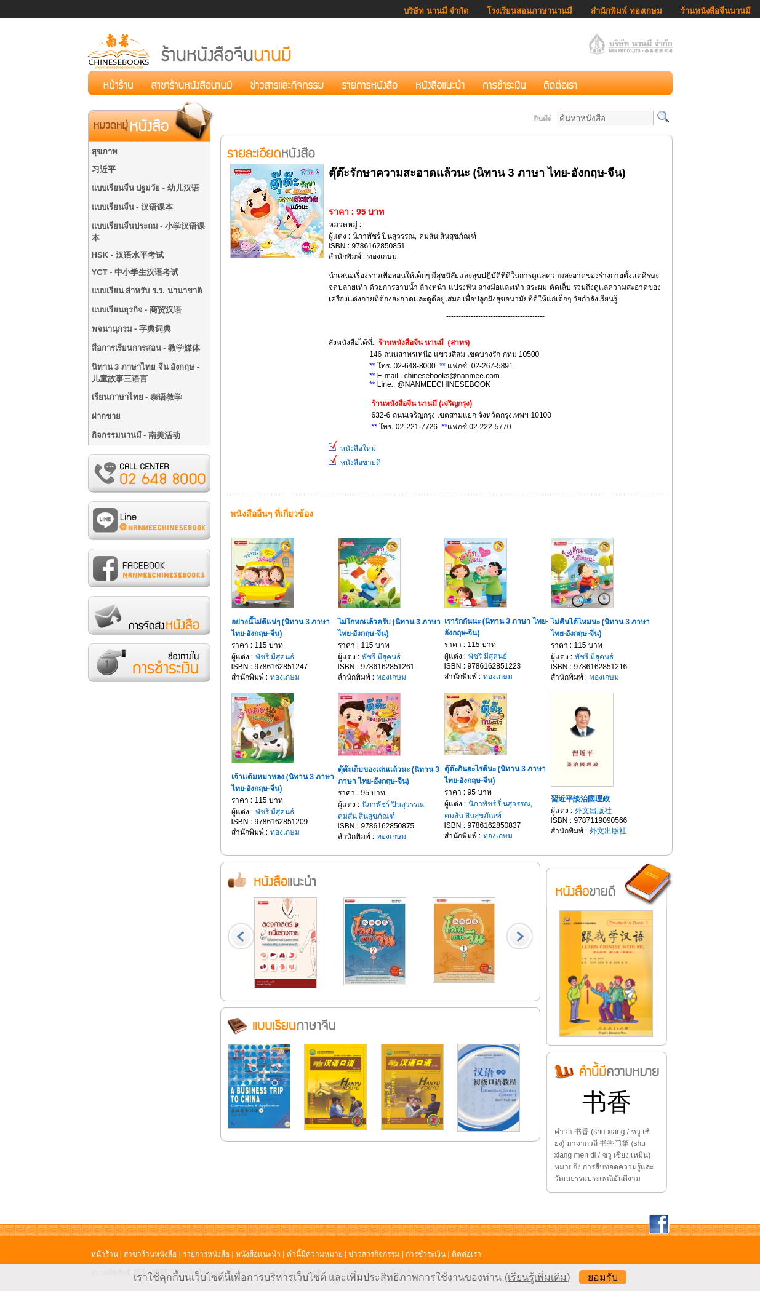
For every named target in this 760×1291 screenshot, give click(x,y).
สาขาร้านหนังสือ (150, 1254)
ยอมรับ (603, 1277)
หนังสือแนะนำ (258, 1254)
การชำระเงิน (426, 1254)
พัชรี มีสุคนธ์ (274, 657)
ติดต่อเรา (466, 1254)
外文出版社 (593, 810)
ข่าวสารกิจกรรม (373, 1254)
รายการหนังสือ (206, 1254)
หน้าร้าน (104, 1254)
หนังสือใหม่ (352, 448)
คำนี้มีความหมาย (315, 1254)
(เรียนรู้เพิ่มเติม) (537, 1277)
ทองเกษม (285, 677)
